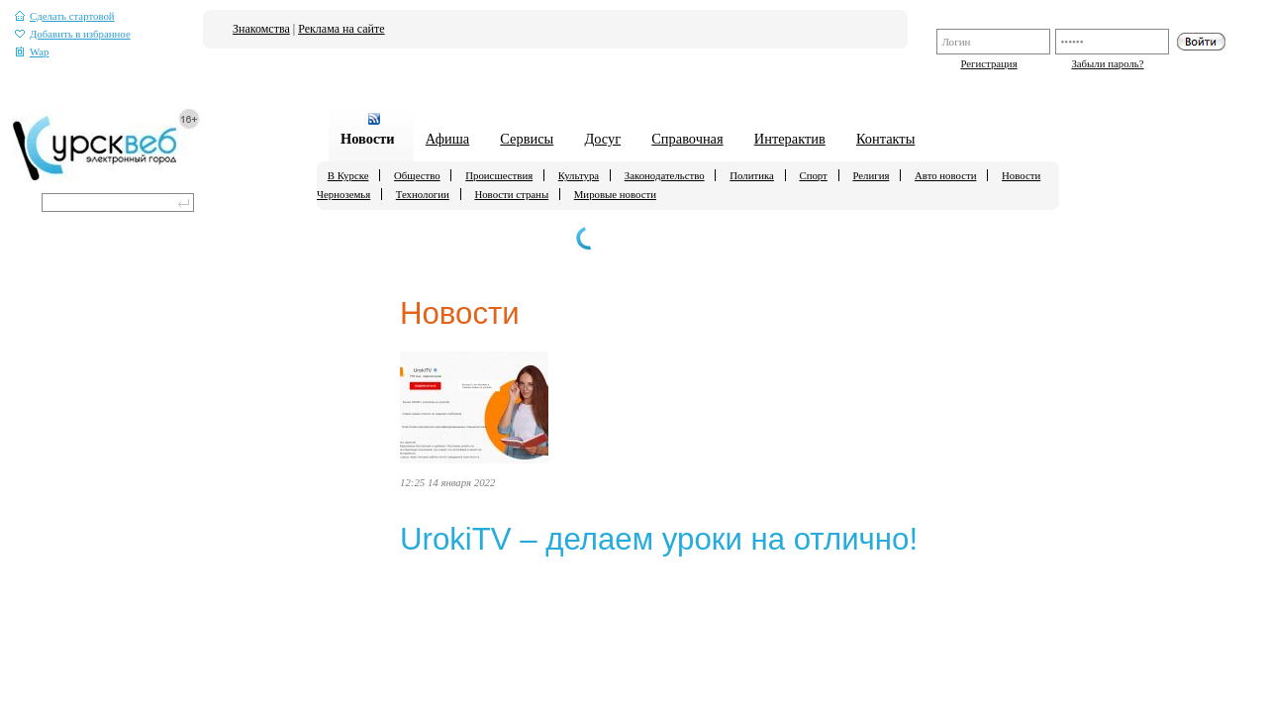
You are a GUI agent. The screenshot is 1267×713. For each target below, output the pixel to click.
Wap (32, 52)
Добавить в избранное (73, 34)
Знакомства (261, 29)
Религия (870, 175)
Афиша (447, 139)
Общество (417, 175)
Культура (578, 175)
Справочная (687, 139)
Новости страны (511, 194)
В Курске (348, 175)
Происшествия (499, 175)
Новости (368, 139)
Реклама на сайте (341, 29)
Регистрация (988, 63)
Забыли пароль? (1107, 63)
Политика (752, 175)
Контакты (885, 139)
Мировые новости (615, 194)
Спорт (813, 175)
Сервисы (526, 139)
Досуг (602, 139)
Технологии (422, 194)
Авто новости (945, 175)
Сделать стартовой (65, 16)
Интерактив (790, 139)
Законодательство (665, 175)
